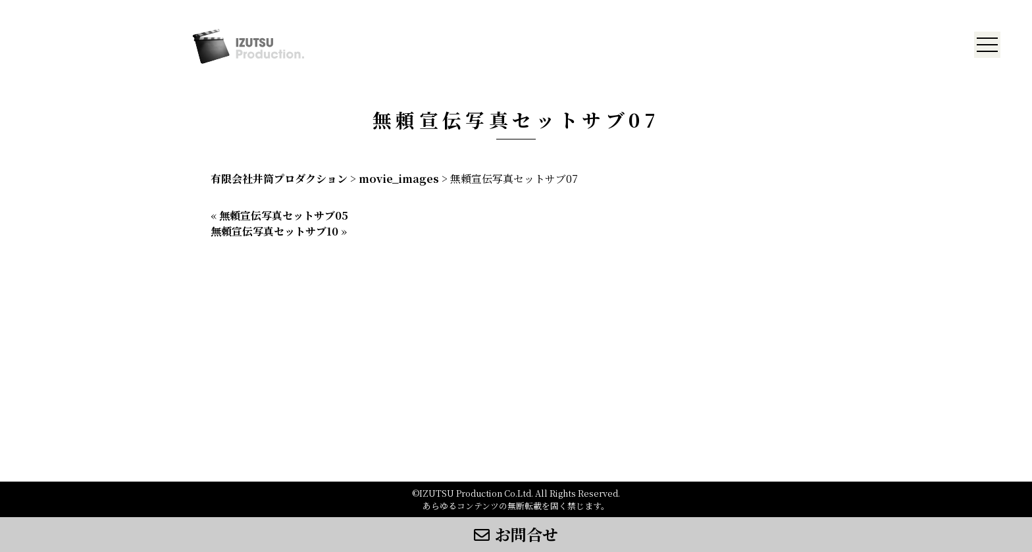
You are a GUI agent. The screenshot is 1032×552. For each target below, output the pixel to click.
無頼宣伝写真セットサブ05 (283, 215)
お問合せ (516, 533)
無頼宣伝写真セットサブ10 (274, 231)
